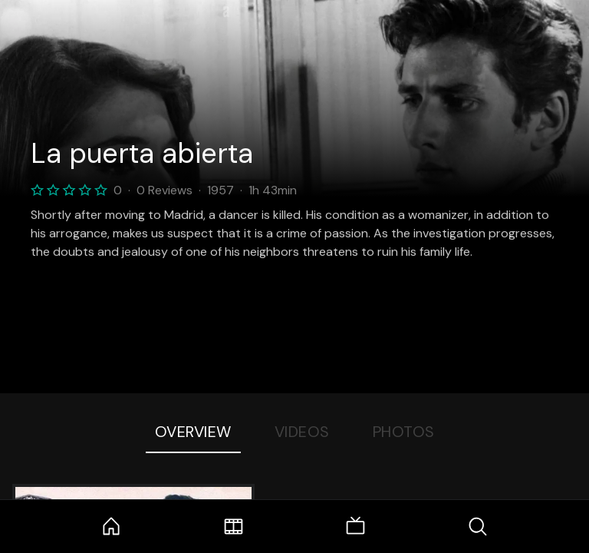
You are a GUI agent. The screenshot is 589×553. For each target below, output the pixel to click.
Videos (302, 432)
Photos (404, 432)
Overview (193, 432)
